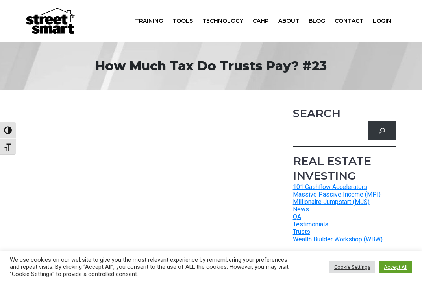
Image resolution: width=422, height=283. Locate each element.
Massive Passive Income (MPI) (337, 194)
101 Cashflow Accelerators (330, 187)
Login (382, 20)
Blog (317, 20)
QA (297, 217)
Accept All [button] (395, 267)
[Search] (382, 130)
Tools (182, 20)
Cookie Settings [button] (352, 267)
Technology (222, 20)
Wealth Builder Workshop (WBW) (338, 239)
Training (149, 20)
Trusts (301, 231)
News (301, 209)
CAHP (261, 20)
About (288, 20)
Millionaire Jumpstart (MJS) (331, 202)
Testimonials (310, 224)
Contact (349, 20)
